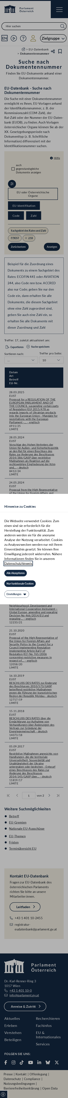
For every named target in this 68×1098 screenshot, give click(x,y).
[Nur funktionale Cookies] (20, 583)
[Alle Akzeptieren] (15, 573)
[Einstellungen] (16, 594)
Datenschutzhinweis (18, 563)
